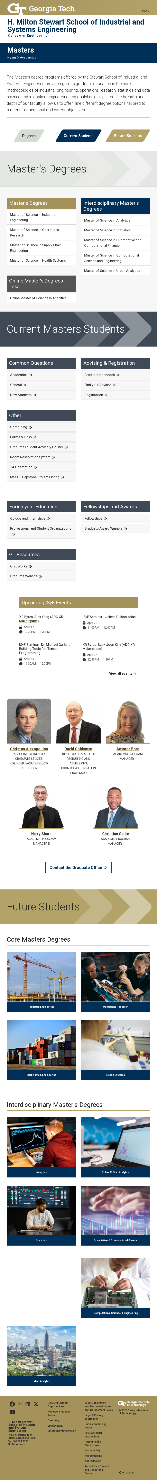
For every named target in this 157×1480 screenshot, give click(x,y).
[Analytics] (41, 1120)
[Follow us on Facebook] (12, 1405)
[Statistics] (41, 1188)
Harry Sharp (41, 834)
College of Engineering (28, 35)
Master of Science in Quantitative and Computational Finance (112, 243)
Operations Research (115, 1006)
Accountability (93, 1455)
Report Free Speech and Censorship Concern (96, 1470)
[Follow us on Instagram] (20, 1405)
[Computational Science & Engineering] (115, 1261)
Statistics (41, 1240)
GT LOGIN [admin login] (128, 1472)
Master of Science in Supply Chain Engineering (36, 248)
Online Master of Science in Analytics (38, 298)
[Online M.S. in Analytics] (115, 1120)
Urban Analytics (41, 1381)
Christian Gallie (115, 834)
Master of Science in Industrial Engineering (33, 217)
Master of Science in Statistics (107, 230)
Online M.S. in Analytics (115, 1172)
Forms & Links (21, 437)
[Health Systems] (115, 1023)
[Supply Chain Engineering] (41, 1023)
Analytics (41, 1172)
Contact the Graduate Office (75, 867)
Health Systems (115, 1075)
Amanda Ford (128, 749)
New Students (20, 395)
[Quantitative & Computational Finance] (115, 1188)
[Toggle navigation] (146, 6)
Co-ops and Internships (27, 518)
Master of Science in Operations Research (34, 232)
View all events (120, 673)
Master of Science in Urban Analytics (112, 271)
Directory (53, 1420)
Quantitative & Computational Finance (116, 1240)
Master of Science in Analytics (107, 220)
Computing (18, 427)
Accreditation (92, 1460)
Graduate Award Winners (103, 528)
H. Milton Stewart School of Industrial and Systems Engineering (75, 25)
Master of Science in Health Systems (38, 260)
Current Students (78, 135)
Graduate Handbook (99, 375)
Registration (93, 395)
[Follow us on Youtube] (13, 1413)
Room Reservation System (30, 457)
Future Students (128, 135)
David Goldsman (78, 749)
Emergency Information (62, 1430)
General (16, 385)
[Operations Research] (115, 955)
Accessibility (92, 1450)
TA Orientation (21, 467)
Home (11, 58)
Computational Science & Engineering (115, 1313)
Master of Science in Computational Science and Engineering (111, 258)
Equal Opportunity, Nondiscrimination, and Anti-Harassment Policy (98, 1406)
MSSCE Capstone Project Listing (34, 477)
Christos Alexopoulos (29, 749)
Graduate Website (23, 576)
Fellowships (93, 518)
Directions (18, 1444)
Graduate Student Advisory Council (37, 447)
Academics (28, 57)
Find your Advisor (97, 385)
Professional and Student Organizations (40, 528)
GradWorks (18, 566)
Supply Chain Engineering (41, 1075)
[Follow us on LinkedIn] (28, 1405)
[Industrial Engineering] (41, 955)
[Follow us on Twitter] (36, 1405)
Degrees (29, 135)
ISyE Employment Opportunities (58, 1404)
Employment (55, 1425)
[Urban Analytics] (41, 1329)
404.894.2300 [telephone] (20, 1441)
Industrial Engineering (41, 1006)
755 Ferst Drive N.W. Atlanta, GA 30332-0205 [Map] (22, 1436)
